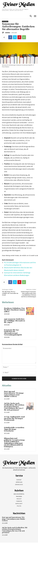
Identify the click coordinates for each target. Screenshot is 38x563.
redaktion (7, 32)
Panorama (5, 21)
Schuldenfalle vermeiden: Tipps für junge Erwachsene (14, 429)
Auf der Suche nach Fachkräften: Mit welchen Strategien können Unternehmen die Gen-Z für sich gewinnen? (14, 406)
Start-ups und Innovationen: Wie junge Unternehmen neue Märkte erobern (14, 394)
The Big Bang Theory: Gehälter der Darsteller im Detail (10, 293)
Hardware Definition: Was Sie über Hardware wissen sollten (14, 310)
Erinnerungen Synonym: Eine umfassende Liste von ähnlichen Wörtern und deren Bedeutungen (28, 294)
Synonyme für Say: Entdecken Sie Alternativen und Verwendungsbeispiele (13, 332)
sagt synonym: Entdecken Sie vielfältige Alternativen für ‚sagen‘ (14, 320)
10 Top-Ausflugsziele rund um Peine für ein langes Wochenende (14, 418)
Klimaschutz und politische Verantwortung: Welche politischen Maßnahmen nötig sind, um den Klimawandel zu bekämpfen (14, 442)
